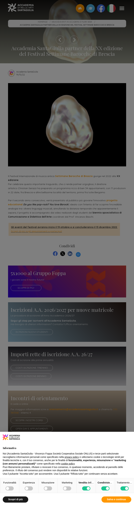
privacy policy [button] (72, 457)
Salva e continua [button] (116, 499)
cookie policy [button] (68, 463)
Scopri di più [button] (15, 499)
